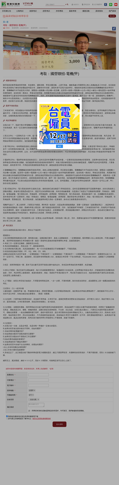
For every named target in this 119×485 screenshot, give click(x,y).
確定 (59, 146)
